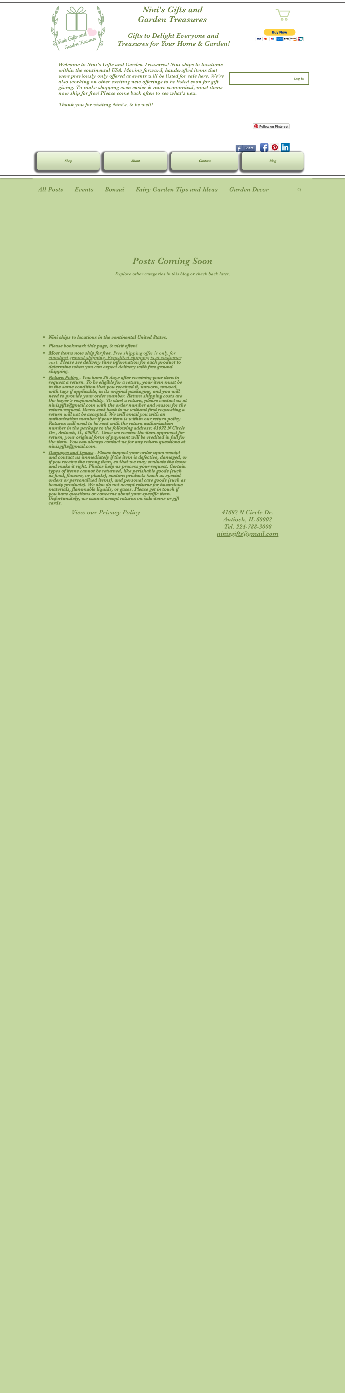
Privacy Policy (119, 512)
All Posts (50, 189)
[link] (290, 15)
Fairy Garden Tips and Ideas (177, 189)
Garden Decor (249, 189)
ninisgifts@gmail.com (72, 405)
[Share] (246, 148)
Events (84, 189)
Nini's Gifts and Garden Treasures (172, 14)
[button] (279, 35)
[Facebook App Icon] (264, 147)
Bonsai (114, 189)
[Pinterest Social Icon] (274, 147)
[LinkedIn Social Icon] (285, 147)
